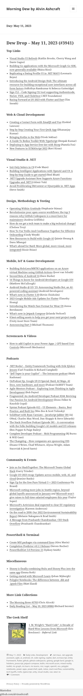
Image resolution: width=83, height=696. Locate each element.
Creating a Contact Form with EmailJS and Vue (35, 122)
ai (21, 657)
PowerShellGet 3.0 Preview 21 (26, 549)
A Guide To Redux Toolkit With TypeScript (33, 140)
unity (35, 672)
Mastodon (5, 690)
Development (42, 655)
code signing (39, 657)
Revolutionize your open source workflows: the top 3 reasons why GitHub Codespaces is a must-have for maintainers (40, 216)
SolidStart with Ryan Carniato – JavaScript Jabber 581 (39, 414)
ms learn (26, 666)
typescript (27, 672)
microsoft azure (52, 663)
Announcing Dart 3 (20, 324)
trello (19, 672)
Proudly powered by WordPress (36, 684)
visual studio (43, 672)
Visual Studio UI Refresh (23, 58)
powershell (32, 669)
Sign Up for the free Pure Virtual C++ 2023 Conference (40, 482)
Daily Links (30, 655)
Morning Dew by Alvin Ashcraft (33, 8)
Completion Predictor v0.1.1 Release (30, 546)
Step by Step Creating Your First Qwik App (33, 129)
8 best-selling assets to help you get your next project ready (43, 317)
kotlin (42, 663)
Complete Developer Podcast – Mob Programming (37, 433)
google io (69, 660)
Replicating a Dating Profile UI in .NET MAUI (35, 73)
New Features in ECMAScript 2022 (28, 148)
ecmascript (62, 657)
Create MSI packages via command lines (32, 542)
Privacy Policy (12, 684)
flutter (19, 660)
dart (54, 657)
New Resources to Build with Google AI (32, 238)
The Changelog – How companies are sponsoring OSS (39, 441)
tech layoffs (11, 672)
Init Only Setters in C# (22, 167)
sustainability (68, 669)
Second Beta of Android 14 (24, 275)
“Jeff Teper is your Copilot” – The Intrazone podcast (39, 373)
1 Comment (14, 674)
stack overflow (55, 669)
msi (41, 666)
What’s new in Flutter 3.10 (24, 294)
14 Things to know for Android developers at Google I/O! (41, 279)
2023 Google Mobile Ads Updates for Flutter (34, 298)
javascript (19, 663)
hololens (10, 663)
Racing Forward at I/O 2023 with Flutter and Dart (37, 99)
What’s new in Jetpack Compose (27, 313)
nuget (46, 666)
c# (32, 657)
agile (17, 657)
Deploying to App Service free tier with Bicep (35, 144)
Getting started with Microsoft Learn (30, 576)
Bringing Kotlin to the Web (25, 137)
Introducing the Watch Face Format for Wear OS (37, 306)
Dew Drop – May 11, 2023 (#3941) (40, 43)
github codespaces (37, 660)
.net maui (57, 655)
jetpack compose (31, 663)
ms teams (35, 666)
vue (51, 672)
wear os (57, 672)
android (26, 657)
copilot (49, 657)
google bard (59, 660)
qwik (40, 669)
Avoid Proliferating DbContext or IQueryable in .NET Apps (42, 185)
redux (45, 669)
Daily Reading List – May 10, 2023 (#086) (32, 606)
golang (50, 660)
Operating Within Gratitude (25, 208)
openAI (53, 666)
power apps (22, 669)
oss (59, 666)
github (25, 660)
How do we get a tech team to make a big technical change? (43, 223)
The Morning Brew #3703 (24, 602)
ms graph (17, 666)
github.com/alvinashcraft (14, 694)
